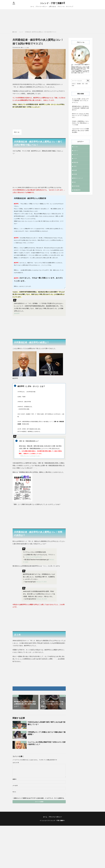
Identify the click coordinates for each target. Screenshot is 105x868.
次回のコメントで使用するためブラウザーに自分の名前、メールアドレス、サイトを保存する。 (39, 798)
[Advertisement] (52, 20)
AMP (86, 83)
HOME (15, 32)
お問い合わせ (52, 6)
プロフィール (61, 6)
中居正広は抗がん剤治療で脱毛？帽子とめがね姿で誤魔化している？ (46, 723)
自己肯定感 (76, 186)
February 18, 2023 (41, 599)
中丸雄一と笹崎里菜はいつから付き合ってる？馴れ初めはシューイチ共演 (80, 122)
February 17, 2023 (41, 581)
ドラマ (75, 158)
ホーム (32, 6)
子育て (75, 166)
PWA (73, 85)
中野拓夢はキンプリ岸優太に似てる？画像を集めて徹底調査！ (46, 733)
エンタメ (24, 722)
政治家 (75, 170)
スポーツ (75, 150)
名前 (14, 779)
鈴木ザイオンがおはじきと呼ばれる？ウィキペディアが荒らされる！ (80, 115)
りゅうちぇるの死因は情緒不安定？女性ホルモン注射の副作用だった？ (47, 743)
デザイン (73, 83)
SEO (83, 83)
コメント (16, 762)
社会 (28, 47)
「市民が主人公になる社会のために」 (30, 456)
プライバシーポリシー (41, 6)
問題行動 (75, 162)
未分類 (75, 174)
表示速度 (79, 83)
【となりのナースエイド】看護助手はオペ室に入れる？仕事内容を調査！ (80, 130)
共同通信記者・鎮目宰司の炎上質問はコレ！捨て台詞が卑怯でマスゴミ (40, 31)
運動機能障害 (76, 190)
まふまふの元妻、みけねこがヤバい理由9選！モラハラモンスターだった (80, 100)
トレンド (21, 31)
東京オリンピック (78, 178)
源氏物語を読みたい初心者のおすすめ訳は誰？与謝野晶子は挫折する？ (80, 108)
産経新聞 (16, 313)
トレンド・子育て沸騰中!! (52, 3)
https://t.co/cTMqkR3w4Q (34, 557)
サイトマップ (69, 6)
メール (15, 785)
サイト (14, 791)
